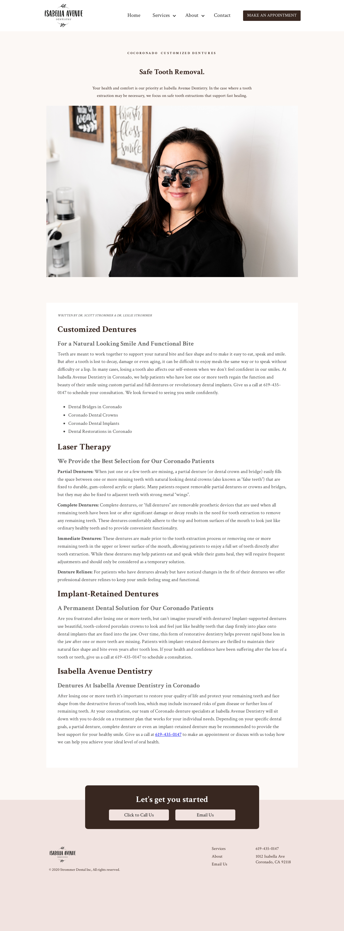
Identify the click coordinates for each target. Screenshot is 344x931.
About (217, 856)
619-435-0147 (168, 734)
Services (219, 848)
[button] (161, 15)
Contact (222, 15)
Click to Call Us (139, 815)
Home (133, 15)
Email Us (205, 815)
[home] (64, 15)
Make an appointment (272, 15)
